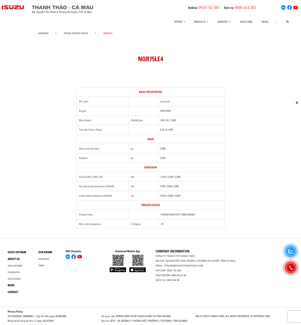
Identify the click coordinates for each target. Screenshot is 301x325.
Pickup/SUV (43, 259)
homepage (43, 33)
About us (14, 259)
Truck (41, 265)
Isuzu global (14, 278)
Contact (13, 292)
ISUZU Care (246, 21)
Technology (14, 272)
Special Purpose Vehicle (76, 33)
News (265, 21)
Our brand (45, 252)
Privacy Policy (15, 311)
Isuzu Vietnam (17, 252)
